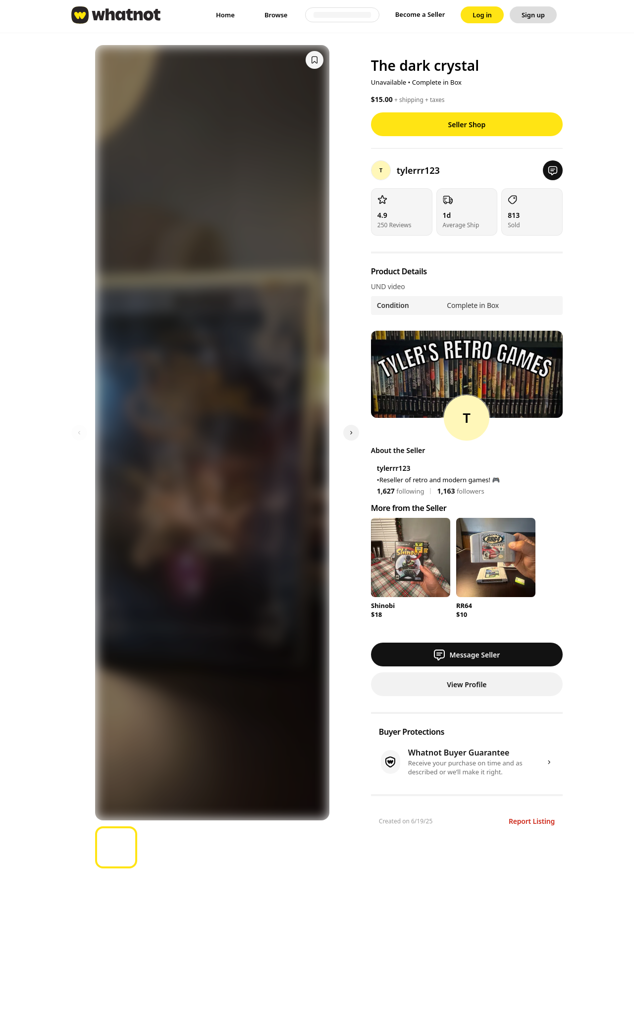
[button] (553, 170)
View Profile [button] (466, 684)
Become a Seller (420, 14)
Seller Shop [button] (467, 124)
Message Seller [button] (466, 654)
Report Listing (532, 821)
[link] (225, 14)
